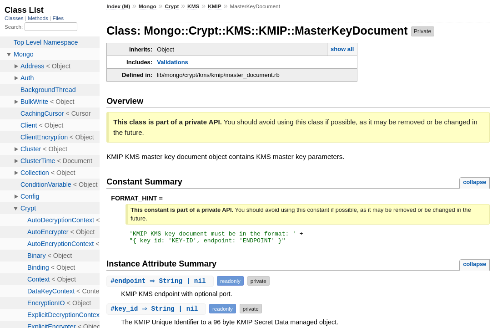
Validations (172, 62)
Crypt (172, 6)
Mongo (147, 6)
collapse (474, 182)
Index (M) (118, 6)
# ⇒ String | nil (161, 283)
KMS (193, 6)
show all (342, 49)
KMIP (214, 6)
